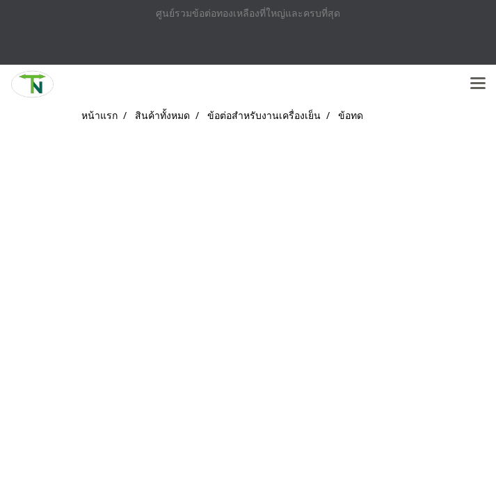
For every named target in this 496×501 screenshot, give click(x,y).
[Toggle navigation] (478, 84)
